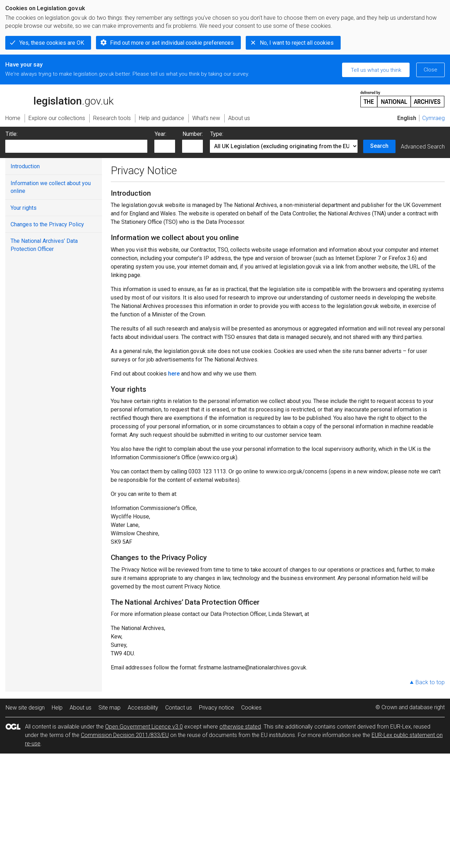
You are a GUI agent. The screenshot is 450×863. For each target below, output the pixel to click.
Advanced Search (423, 146)
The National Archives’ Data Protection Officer (44, 245)
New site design (25, 707)
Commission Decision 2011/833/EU (125, 735)
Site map (109, 707)
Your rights (24, 207)
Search (379, 146)
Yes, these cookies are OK (51, 42)
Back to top (430, 682)
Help (57, 707)
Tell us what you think (376, 70)
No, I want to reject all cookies (297, 42)
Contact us (178, 707)
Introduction (25, 166)
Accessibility (143, 707)
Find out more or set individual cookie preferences (172, 42)
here (174, 373)
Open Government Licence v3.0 (144, 726)
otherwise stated (240, 726)
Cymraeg (433, 118)
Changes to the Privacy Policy (47, 224)
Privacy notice (216, 707)
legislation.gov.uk (59, 98)
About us (80, 707)
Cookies (251, 707)
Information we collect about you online (51, 187)
